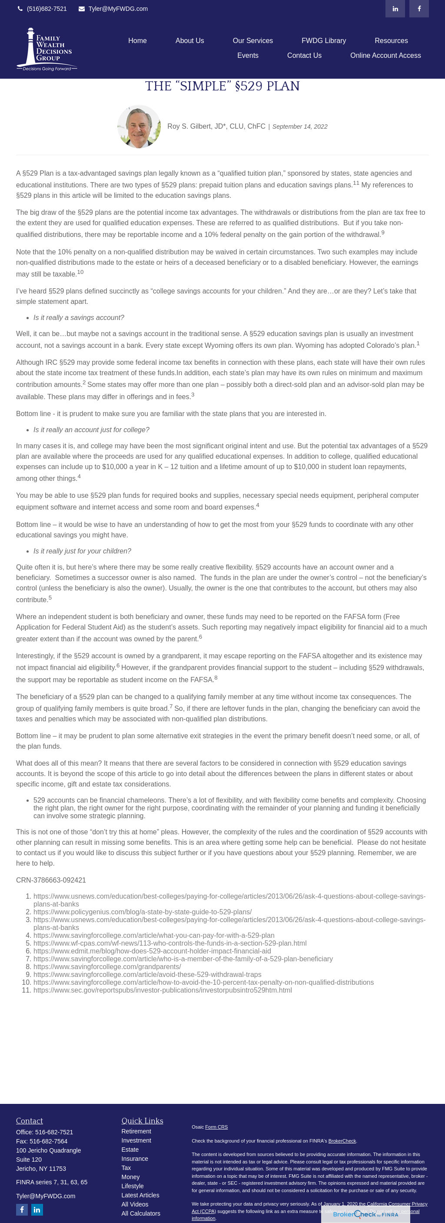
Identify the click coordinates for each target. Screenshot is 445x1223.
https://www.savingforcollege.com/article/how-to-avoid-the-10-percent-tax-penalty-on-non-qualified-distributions (203, 982)
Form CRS (216, 1127)
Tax (126, 1167)
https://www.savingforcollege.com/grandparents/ (107, 966)
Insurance (135, 1158)
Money (131, 1176)
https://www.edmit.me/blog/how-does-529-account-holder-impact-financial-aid (152, 951)
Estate (130, 1149)
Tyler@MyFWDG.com (113, 8)
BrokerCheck (342, 1140)
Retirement (136, 1131)
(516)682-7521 (41, 8)
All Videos (135, 1204)
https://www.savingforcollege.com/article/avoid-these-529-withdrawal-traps (147, 974)
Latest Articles (140, 1195)
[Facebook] (419, 8)
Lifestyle (133, 1186)
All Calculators (141, 1213)
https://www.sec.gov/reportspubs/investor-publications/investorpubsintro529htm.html (162, 990)
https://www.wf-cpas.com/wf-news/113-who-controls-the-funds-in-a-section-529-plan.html (170, 943)
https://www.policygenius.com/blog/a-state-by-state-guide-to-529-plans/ (142, 912)
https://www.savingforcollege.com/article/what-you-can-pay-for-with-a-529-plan (154, 935)
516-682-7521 (54, 1132)
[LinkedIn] (395, 8)
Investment (136, 1140)
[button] (137, 40)
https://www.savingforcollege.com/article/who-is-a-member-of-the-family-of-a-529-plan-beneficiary (183, 959)
